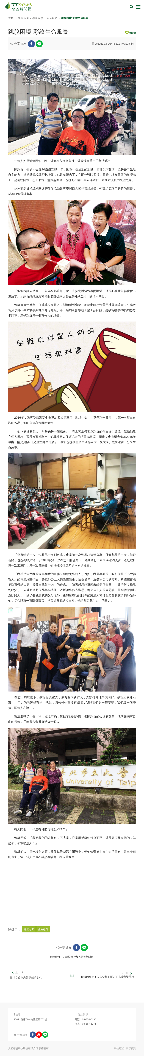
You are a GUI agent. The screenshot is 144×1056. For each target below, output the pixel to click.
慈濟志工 (29, 929)
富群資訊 (131, 1048)
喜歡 (130, 33)
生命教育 (43, 929)
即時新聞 (23, 18)
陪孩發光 (52, 18)
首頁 (10, 18)
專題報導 (37, 18)
